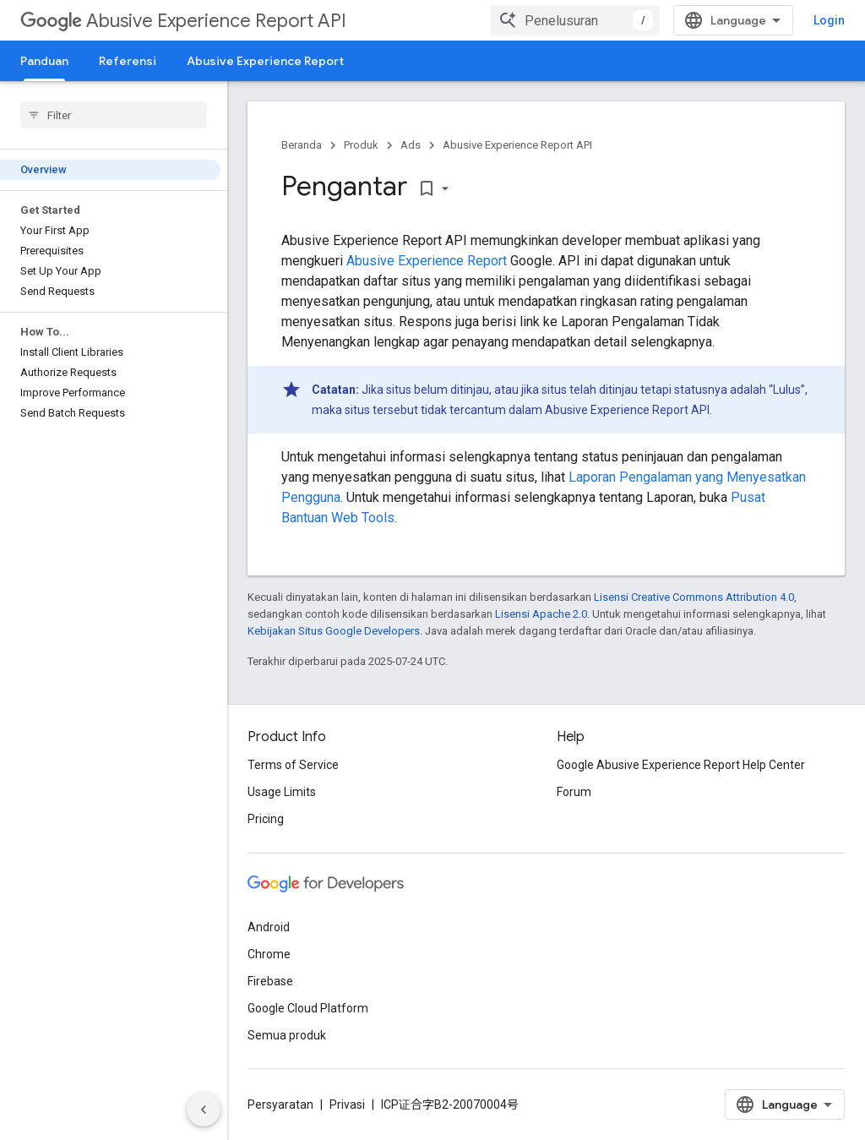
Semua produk (287, 1035)
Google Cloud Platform (308, 1008)
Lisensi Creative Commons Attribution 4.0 (694, 597)
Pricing (266, 819)
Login (829, 20)
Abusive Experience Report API (183, 20)
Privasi (347, 1104)
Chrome (269, 954)
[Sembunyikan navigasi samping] (203, 1109)
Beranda (301, 145)
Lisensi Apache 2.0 (541, 614)
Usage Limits (282, 792)
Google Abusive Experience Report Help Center (681, 765)
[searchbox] (113, 114)
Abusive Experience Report (265, 60)
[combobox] (575, 20)
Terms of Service (293, 765)
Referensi (127, 60)
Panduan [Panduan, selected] (44, 60)
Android (269, 927)
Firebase (270, 981)
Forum (574, 792)
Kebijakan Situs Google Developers (334, 631)
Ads (410, 145)
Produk (361, 145)
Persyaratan (280, 1104)
